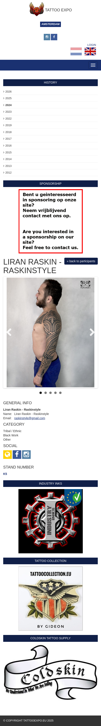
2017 (8, 138)
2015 (8, 152)
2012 (8, 172)
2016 (8, 145)
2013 (8, 166)
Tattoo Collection (50, 561)
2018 (8, 132)
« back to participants (81, 261)
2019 (8, 125)
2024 (8, 105)
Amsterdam (50, 24)
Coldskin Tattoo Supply (50, 638)
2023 (8, 111)
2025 (8, 98)
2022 (8, 118)
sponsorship (50, 183)
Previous (10, 332)
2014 (8, 159)
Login (91, 44)
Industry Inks (50, 483)
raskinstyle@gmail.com (29, 418)
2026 (8, 91)
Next (90, 332)
